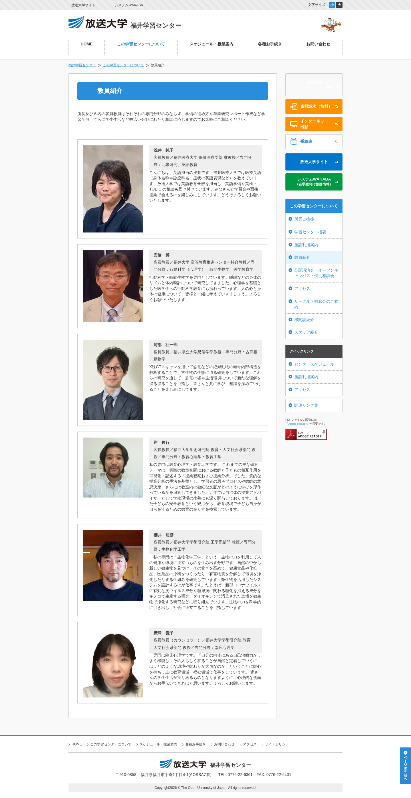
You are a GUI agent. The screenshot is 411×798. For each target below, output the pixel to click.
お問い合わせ (224, 744)
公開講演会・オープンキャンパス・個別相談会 (316, 273)
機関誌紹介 (304, 319)
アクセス (302, 288)
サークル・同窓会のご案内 (316, 304)
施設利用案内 (306, 244)
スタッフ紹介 (306, 332)
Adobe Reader (297, 423)
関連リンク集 (306, 405)
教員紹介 (302, 257)
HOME (77, 744)
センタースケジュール (314, 364)
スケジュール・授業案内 (158, 744)
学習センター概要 (310, 232)
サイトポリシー (277, 744)
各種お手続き (195, 744)
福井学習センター (82, 65)
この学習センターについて (123, 65)
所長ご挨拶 (304, 219)
